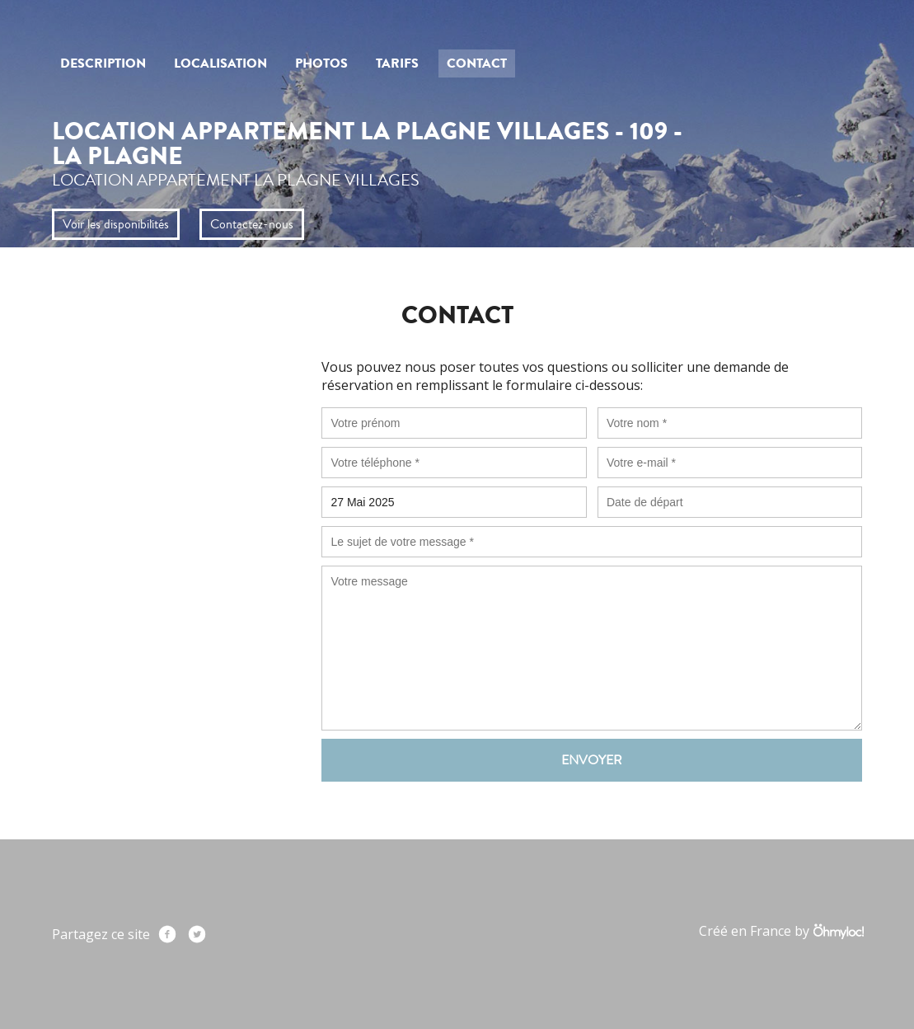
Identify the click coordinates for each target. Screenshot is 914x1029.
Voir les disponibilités (116, 224)
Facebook (167, 934)
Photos (321, 63)
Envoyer (591, 760)
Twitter (197, 934)
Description (103, 63)
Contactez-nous (251, 224)
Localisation (220, 63)
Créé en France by (781, 931)
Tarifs (397, 63)
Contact (477, 63)
